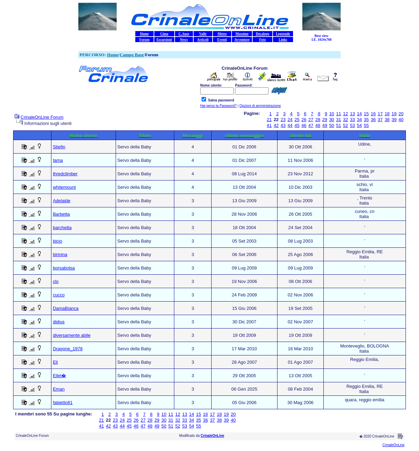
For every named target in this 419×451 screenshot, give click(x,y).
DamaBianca (65, 308)
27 (310, 119)
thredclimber (65, 173)
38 (386, 119)
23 (283, 119)
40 (401, 119)
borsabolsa (64, 268)
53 (352, 125)
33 (352, 119)
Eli (55, 362)
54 (359, 125)
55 (366, 125)
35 (366, 119)
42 (276, 125)
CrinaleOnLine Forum (42, 117)
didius (59, 321)
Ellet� (59, 375)
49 (324, 125)
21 (269, 119)
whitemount (64, 187)
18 (386, 113)
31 (338, 119)
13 (352, 113)
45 (296, 125)
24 (290, 119)
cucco (59, 294)
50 (331, 125)
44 (290, 125)
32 (345, 119)
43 (283, 125)
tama (58, 160)
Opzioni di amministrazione (260, 106)
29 (324, 119)
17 (380, 113)
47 (310, 125)
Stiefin (59, 146)
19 (393, 113)
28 (317, 119)
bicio (57, 241)
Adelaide (61, 200)
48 (317, 125)
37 (380, 119)
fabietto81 (62, 402)
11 (338, 113)
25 (296, 119)
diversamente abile (71, 335)
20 (401, 113)
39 (393, 119)
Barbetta (61, 214)
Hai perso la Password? (218, 106)
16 (373, 113)
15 (366, 113)
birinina (60, 254)
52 (345, 125)
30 (331, 119)
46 (303, 125)
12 (345, 113)
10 (331, 113)
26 (303, 119)
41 (269, 125)
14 (359, 113)
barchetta (62, 227)
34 (359, 119)
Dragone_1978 (67, 348)
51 (338, 125)
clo (56, 281)
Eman (59, 389)
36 (373, 119)
